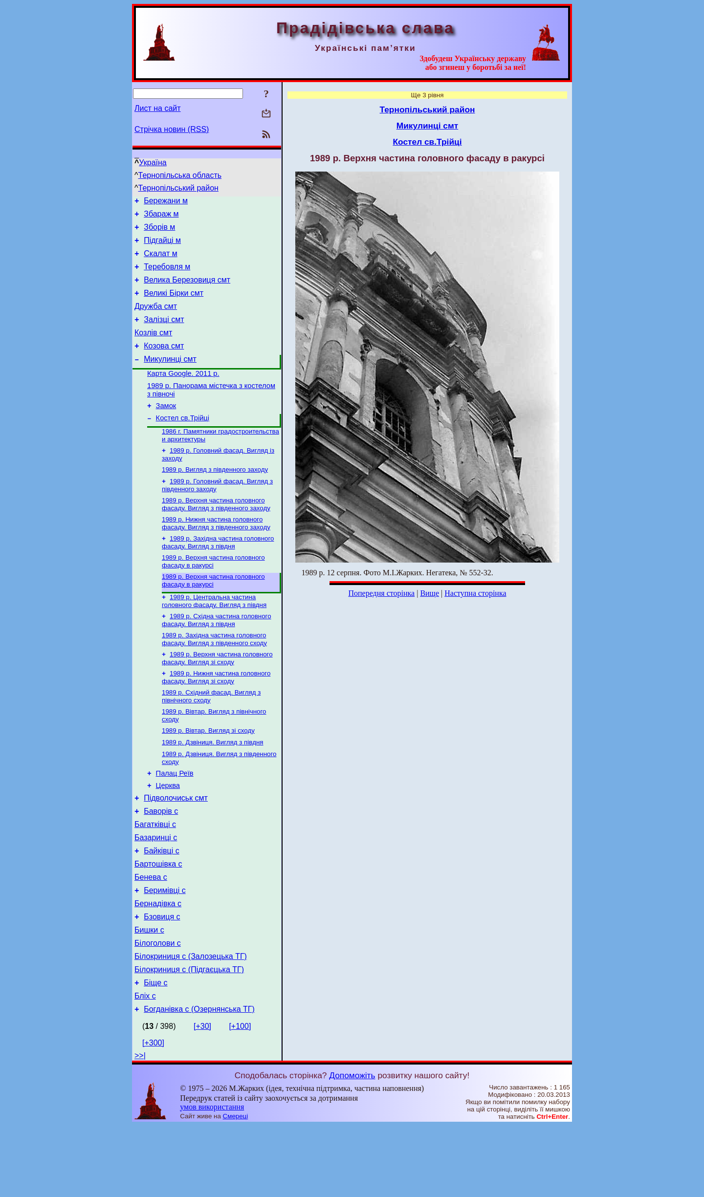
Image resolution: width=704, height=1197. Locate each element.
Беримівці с (164, 948)
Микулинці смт (170, 378)
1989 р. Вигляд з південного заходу (215, 497)
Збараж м (161, 217)
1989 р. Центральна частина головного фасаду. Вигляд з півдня (214, 635)
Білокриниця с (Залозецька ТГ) (190, 1022)
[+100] (240, 1097)
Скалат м (160, 261)
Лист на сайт (157, 108)
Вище (429, 593)
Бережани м (166, 202)
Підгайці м (162, 246)
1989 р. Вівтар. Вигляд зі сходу (208, 772)
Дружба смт (155, 319)
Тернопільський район (178, 188)
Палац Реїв (175, 818)
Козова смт (164, 363)
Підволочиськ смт (176, 846)
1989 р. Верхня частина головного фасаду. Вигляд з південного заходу (216, 534)
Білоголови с (157, 1007)
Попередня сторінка (381, 593)
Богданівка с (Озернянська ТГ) (199, 1080)
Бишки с (149, 992)
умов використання (212, 1178)
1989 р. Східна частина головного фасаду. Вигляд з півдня (216, 655)
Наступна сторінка (475, 593)
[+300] (153, 1114)
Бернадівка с (157, 963)
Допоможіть (352, 1147)
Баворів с (161, 860)
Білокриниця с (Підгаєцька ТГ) (189, 1036)
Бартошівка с (158, 919)
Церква (168, 832)
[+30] (202, 1097)
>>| (140, 1127)
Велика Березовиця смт (187, 290)
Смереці (235, 1187)
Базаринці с (155, 890)
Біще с (155, 1051)
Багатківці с (155, 875)
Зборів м (159, 231)
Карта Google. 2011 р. (183, 394)
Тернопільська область (180, 175)
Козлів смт (153, 349)
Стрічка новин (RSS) (171, 129)
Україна (152, 162)
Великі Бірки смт (173, 305)
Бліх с (145, 1066)
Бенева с (150, 934)
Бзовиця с (162, 978)
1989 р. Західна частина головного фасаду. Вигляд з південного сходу (214, 675)
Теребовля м (167, 275)
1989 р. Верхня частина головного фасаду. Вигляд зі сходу (217, 695)
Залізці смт (164, 334)
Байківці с (161, 904)
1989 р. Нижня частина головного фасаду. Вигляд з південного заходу (216, 554)
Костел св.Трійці (182, 443)
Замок (166, 429)
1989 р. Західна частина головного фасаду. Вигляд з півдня (218, 574)
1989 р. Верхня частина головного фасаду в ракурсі (213, 594)
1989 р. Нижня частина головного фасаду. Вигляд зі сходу (216, 715)
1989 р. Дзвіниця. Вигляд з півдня (213, 784)
